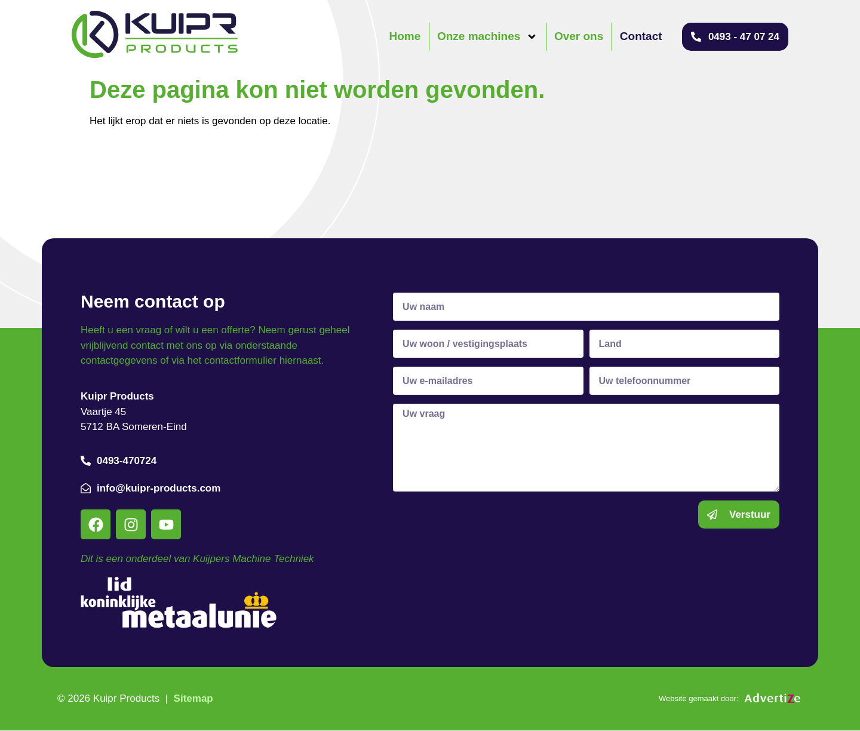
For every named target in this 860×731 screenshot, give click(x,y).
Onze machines (487, 36)
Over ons (578, 36)
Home (405, 36)
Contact (641, 36)
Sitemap (193, 698)
